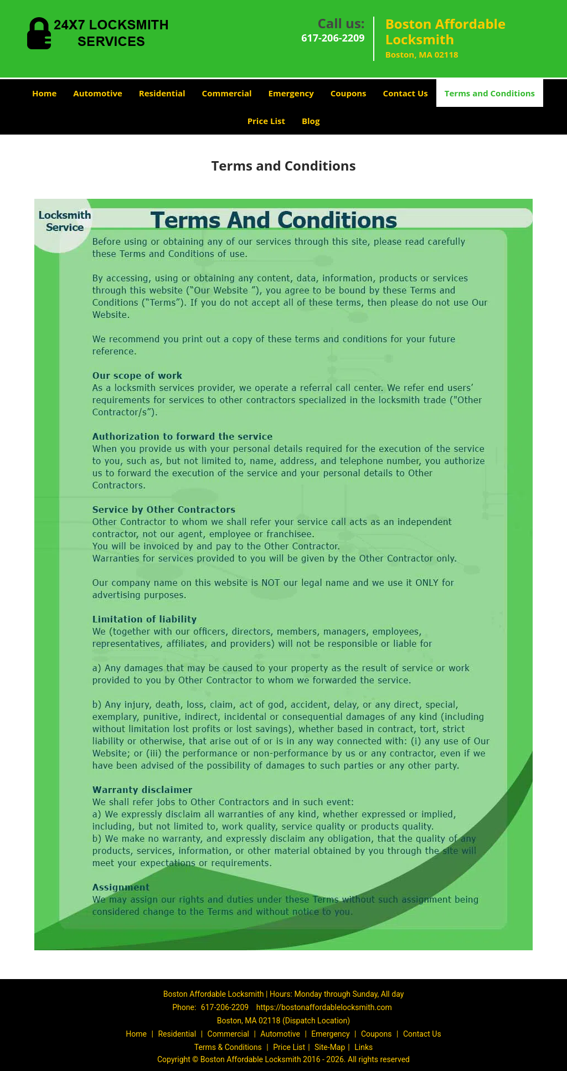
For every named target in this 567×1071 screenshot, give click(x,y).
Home (44, 93)
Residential (162, 93)
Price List (266, 120)
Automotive (97, 93)
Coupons (349, 93)
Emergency (291, 93)
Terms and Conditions (490, 93)
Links (363, 1047)
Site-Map (330, 1047)
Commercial (227, 93)
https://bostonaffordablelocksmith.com (324, 1007)
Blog (310, 120)
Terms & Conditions (228, 1047)
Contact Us (405, 93)
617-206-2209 (333, 37)
